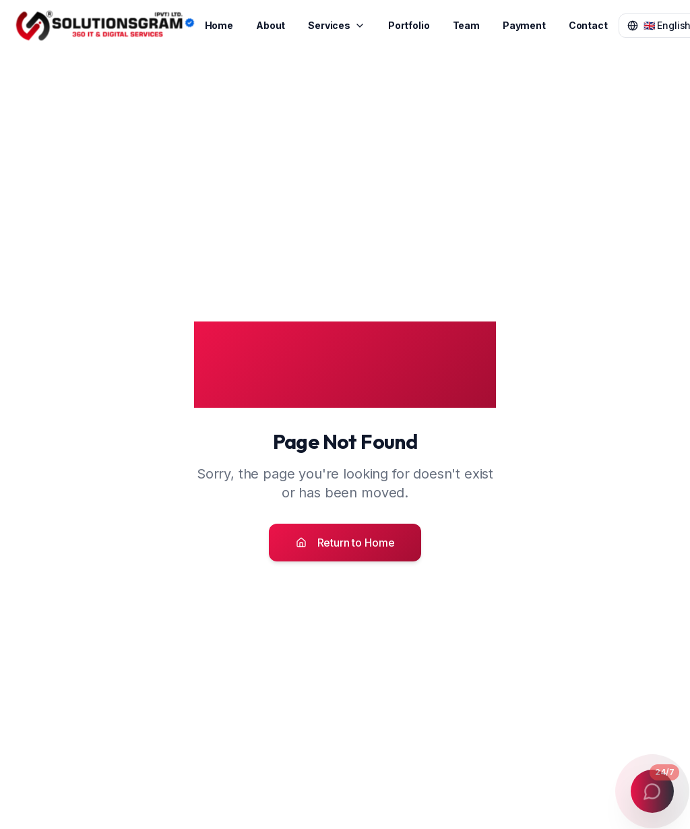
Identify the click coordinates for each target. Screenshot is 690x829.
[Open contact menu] (652, 791)
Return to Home (345, 542)
